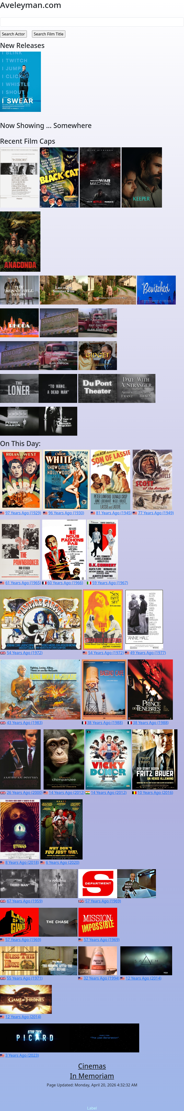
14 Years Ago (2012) (66, 792)
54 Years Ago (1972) (24, 652)
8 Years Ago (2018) (22, 862)
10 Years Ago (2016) (155, 792)
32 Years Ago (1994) (101, 978)
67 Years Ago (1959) (24, 901)
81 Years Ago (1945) (114, 512)
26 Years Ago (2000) (24, 792)
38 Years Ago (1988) (105, 722)
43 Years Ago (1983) (24, 722)
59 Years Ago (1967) (110, 582)
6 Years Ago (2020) (62, 862)
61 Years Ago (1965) (23, 582)
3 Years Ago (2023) (22, 1055)
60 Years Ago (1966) (65, 582)
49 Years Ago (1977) (148, 652)
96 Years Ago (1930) (66, 512)
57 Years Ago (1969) (103, 901)
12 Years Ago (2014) (143, 978)
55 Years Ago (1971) (24, 978)
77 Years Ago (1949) (156, 512)
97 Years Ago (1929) (23, 512)
